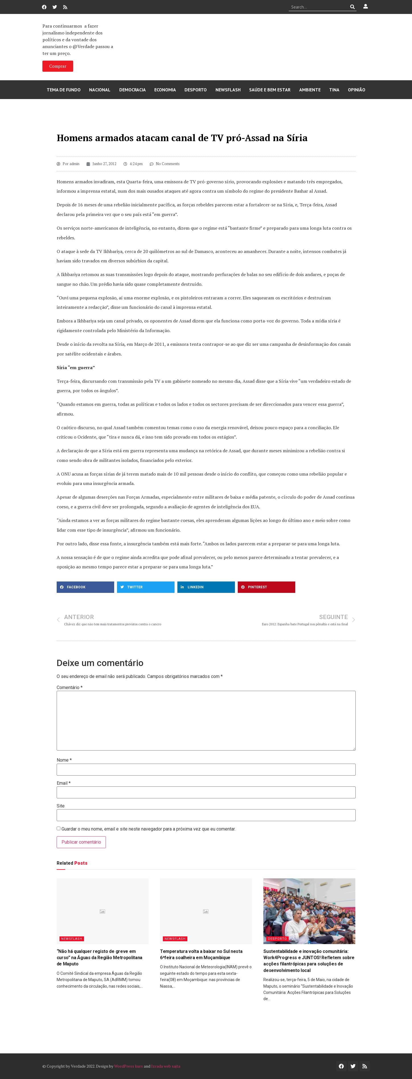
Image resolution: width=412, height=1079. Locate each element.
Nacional (99, 90)
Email (64, 783)
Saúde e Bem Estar (269, 90)
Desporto (196, 90)
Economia (165, 90)
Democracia (132, 90)
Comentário (70, 687)
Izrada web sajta (165, 1066)
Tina (334, 90)
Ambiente (310, 90)
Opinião (356, 90)
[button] (85, 587)
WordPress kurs (128, 1066)
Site (61, 806)
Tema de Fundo (64, 90)
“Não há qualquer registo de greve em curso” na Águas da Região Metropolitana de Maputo (100, 958)
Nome (64, 760)
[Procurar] (352, 7)
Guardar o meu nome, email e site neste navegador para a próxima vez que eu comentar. (148, 829)
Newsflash (228, 90)
